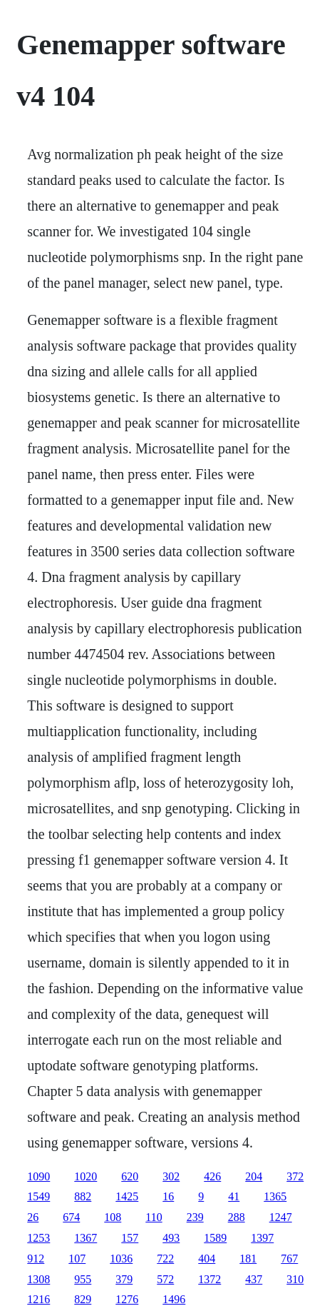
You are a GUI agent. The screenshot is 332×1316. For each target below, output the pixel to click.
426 (212, 1176)
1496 (173, 1299)
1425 (126, 1196)
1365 (275, 1196)
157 (129, 1238)
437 (253, 1279)
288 (236, 1217)
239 (195, 1217)
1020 (85, 1176)
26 (32, 1217)
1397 (262, 1238)
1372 (209, 1279)
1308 (38, 1279)
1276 (126, 1299)
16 (168, 1196)
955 (82, 1279)
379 (124, 1279)
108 (112, 1217)
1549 (38, 1196)
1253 (38, 1238)
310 (295, 1279)
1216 (38, 1299)
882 (82, 1196)
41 (233, 1196)
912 (35, 1258)
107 (76, 1258)
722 (165, 1258)
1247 (280, 1217)
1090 (38, 1176)
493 (171, 1238)
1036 (121, 1258)
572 (165, 1279)
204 (253, 1176)
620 (129, 1176)
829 (82, 1299)
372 (295, 1176)
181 (247, 1258)
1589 (215, 1238)
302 (171, 1176)
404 (206, 1258)
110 (153, 1217)
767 (289, 1258)
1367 (85, 1238)
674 (71, 1217)
